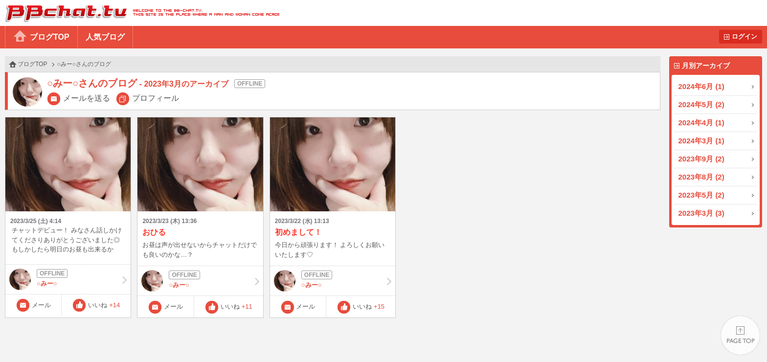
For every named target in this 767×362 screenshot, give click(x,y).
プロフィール (155, 98)
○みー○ (68, 279)
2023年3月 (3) (701, 213)
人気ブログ (105, 37)
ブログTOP (49, 37)
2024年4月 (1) (701, 122)
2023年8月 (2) (701, 177)
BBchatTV (139, 13)
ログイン (744, 36)
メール (41, 305)
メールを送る (86, 98)
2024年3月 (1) (701, 140)
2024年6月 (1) (701, 86)
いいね (104, 305)
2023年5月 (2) (701, 195)
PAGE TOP (740, 335)
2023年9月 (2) (701, 159)
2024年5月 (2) (701, 104)
